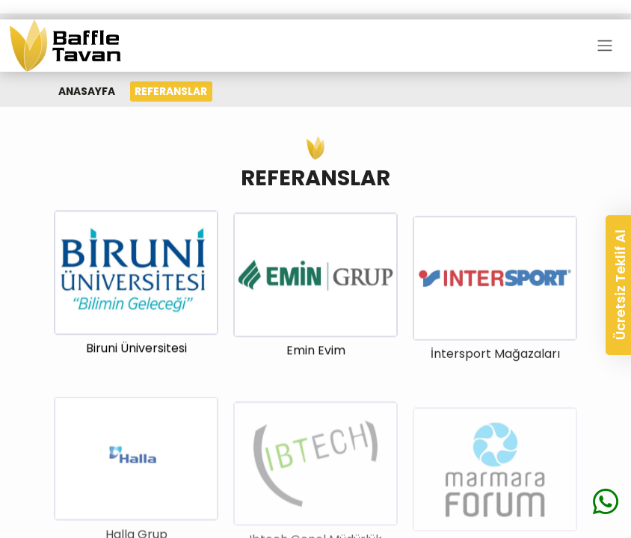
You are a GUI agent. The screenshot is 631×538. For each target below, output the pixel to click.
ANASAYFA (86, 91)
